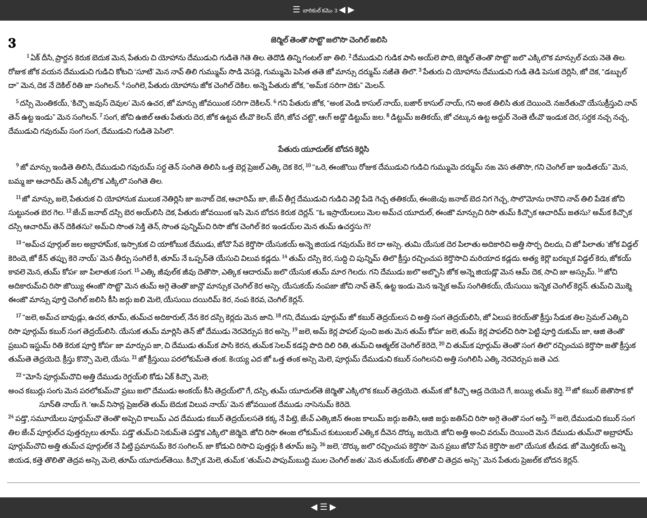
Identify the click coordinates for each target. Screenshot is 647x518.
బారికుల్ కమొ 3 (321, 10)
